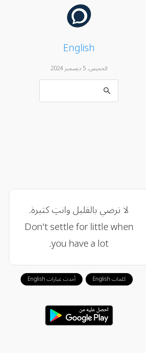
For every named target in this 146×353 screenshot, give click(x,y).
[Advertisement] (73, 145)
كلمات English (103, 279)
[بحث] (74, 90)
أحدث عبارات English (46, 279)
